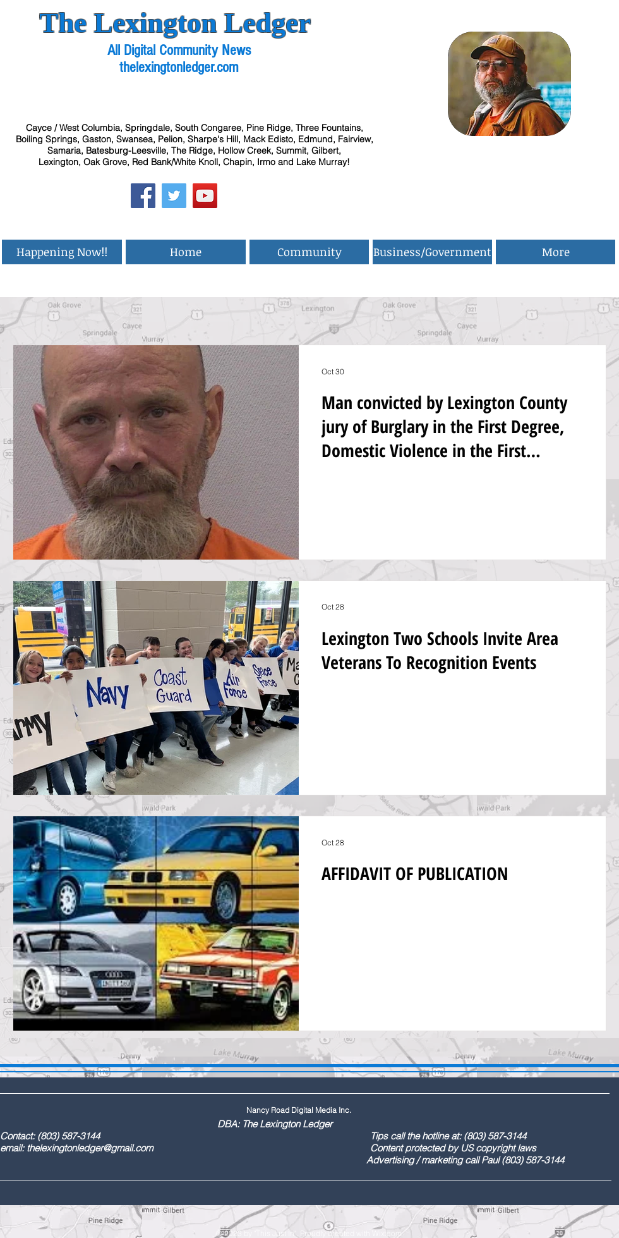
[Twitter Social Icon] (174, 195)
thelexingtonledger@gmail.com (90, 1148)
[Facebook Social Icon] (143, 195)
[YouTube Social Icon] (205, 195)
